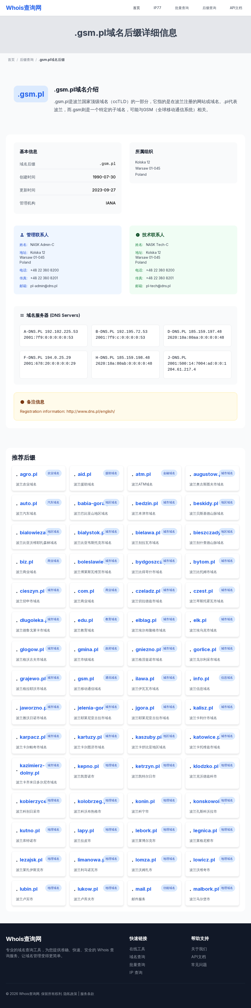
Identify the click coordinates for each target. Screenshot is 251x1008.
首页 (136, 8)
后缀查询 (209, 8)
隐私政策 (70, 994)
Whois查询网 (23, 7)
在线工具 (137, 948)
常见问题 (199, 964)
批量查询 (182, 8)
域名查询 (137, 956)
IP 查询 (135, 972)
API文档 (236, 8)
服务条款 (87, 994)
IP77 (157, 8)
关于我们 (199, 948)
